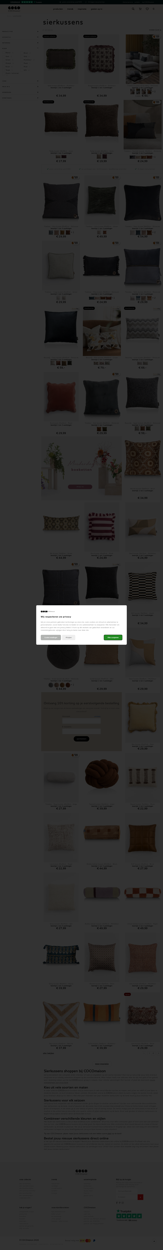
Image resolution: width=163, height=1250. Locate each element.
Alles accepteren (113, 638)
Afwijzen (69, 638)
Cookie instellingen (50, 638)
